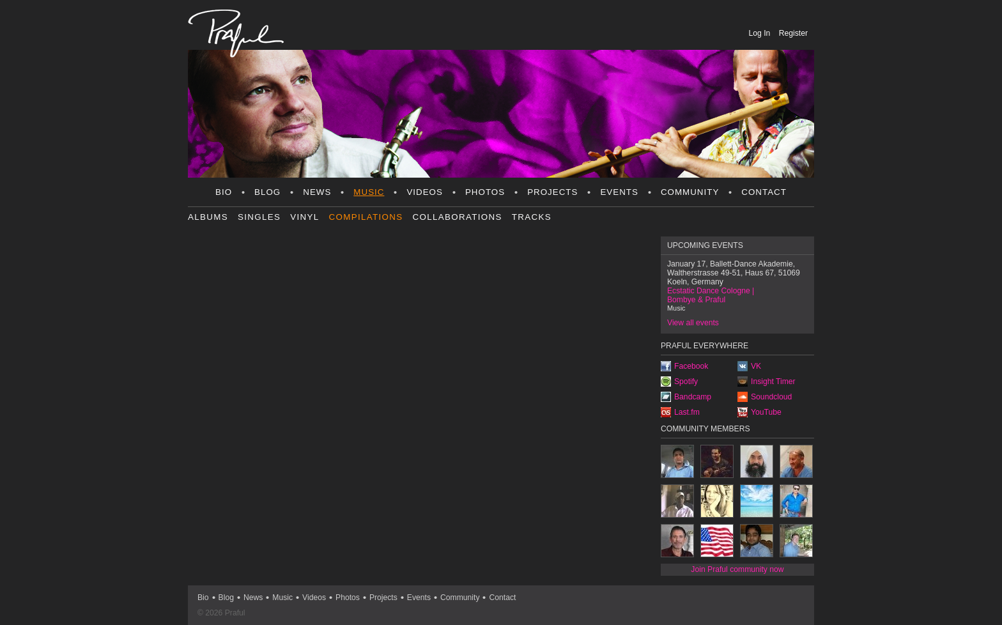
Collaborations (457, 217)
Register (793, 33)
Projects (552, 192)
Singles (259, 217)
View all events (693, 322)
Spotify (686, 381)
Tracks (531, 217)
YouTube (766, 412)
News (317, 192)
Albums (208, 217)
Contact (764, 192)
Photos (485, 192)
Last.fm (687, 412)
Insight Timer (773, 381)
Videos (424, 192)
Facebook (691, 366)
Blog (267, 192)
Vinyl (304, 217)
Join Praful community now (737, 569)
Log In (761, 33)
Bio (223, 192)
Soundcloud (771, 396)
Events (619, 192)
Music (368, 192)
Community (690, 192)
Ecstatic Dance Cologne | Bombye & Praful (710, 295)
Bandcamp (692, 396)
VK (756, 366)
